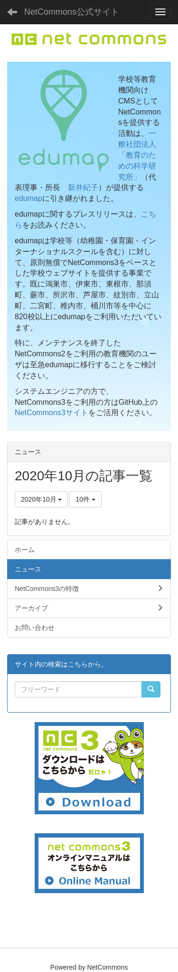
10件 (85, 499)
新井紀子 (83, 187)
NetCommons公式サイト (71, 12)
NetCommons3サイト (51, 413)
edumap (28, 198)
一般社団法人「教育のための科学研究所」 (137, 155)
